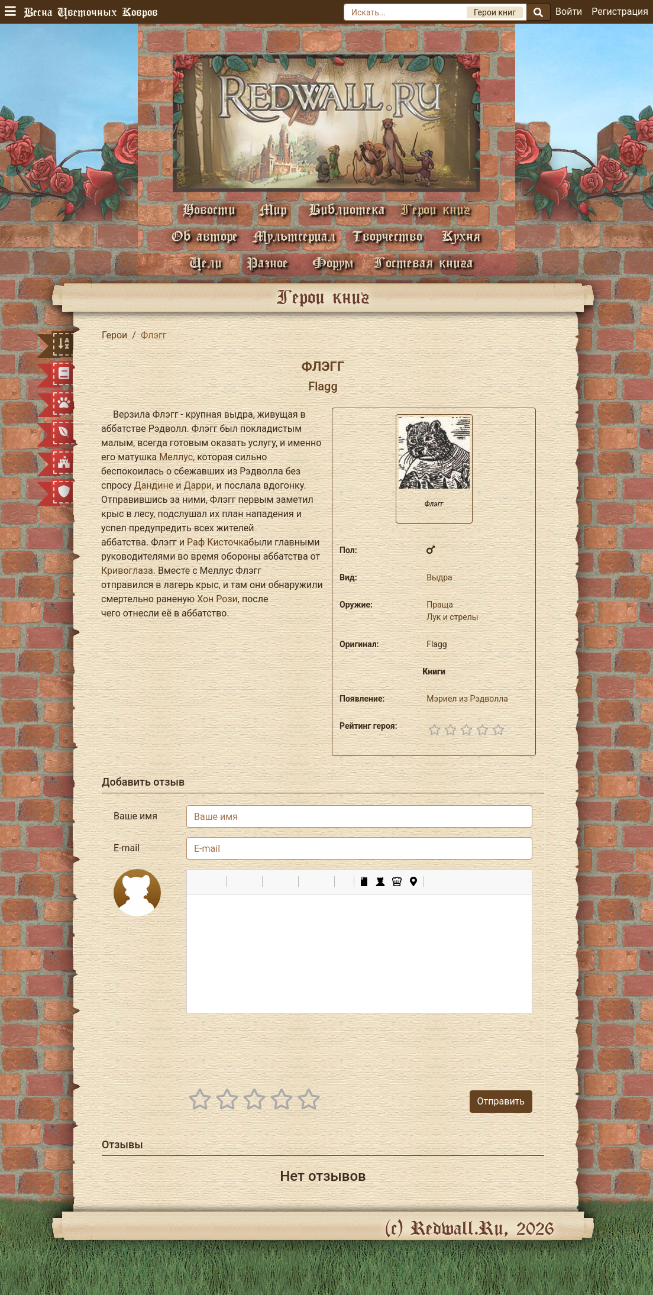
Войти (568, 11)
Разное (267, 262)
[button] (200, 881)
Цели (205, 262)
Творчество (387, 236)
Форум (333, 262)
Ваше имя (135, 816)
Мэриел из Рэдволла (467, 698)
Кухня (461, 236)
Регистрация (619, 11)
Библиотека (347, 209)
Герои (114, 335)
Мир (272, 209)
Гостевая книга (423, 262)
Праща (439, 604)
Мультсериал (294, 236)
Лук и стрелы (452, 617)
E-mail (127, 848)
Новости (208, 209)
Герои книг (435, 209)
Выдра (439, 577)
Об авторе (205, 236)
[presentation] (442, 1046)
